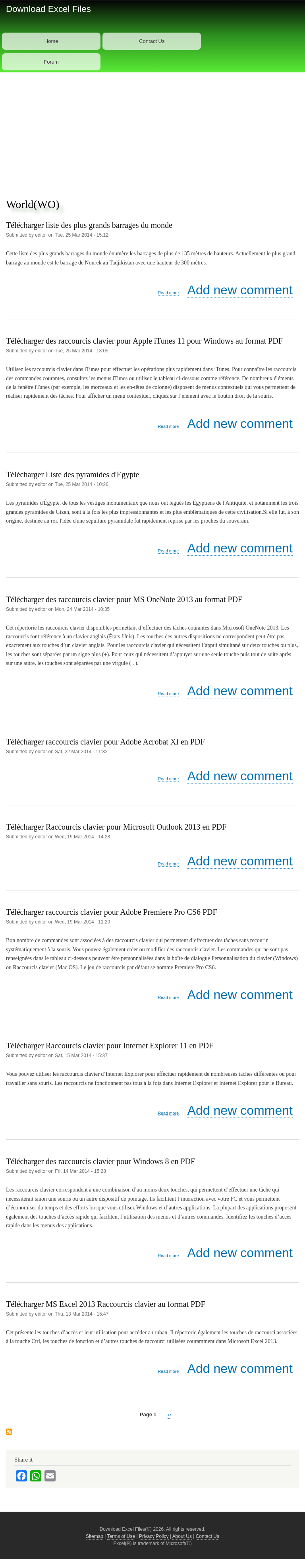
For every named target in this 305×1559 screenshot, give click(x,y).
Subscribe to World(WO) (9, 1432)
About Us (182, 1536)
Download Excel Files (48, 9)
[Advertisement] (152, 132)
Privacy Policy (154, 1536)
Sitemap (94, 1536)
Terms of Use (121, 1536)
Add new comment (240, 290)
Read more (168, 292)
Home (51, 41)
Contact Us (151, 41)
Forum (51, 62)
